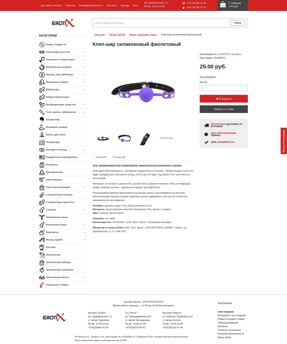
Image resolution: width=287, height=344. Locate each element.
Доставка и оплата (51, 5)
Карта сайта (224, 337)
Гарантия (70, 5)
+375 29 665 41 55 (194, 3)
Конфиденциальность (91, 5)
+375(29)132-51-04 (173, 327)
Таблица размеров (228, 322)
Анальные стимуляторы (63, 60)
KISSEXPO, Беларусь (230, 54)
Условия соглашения (229, 330)
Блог (135, 5)
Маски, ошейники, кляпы (142, 34)
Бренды (125, 5)
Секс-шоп (99, 34)
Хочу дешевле (207, 76)
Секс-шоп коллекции (63, 187)
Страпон (63, 210)
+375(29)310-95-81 (135, 327)
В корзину (224, 98)
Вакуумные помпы (63, 82)
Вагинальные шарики (63, 67)
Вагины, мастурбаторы (63, 75)
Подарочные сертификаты (58, 157)
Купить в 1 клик (224, 109)
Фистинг (47, 247)
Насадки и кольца (63, 150)
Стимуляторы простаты (56, 202)
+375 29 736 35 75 (194, 7)
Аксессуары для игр (63, 52)
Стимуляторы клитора (55, 195)
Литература (49, 142)
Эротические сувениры (56, 270)
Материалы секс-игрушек (232, 315)
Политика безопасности (231, 333)
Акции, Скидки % (52, 44)
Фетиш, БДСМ (63, 240)
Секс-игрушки (226, 311)
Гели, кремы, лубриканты (63, 112)
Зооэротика (49, 120)
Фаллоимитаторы (63, 225)
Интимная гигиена (53, 127)
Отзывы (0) (119, 157)
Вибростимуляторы (54, 97)
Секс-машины (50, 180)
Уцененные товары (53, 285)
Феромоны (63, 232)
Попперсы (48, 165)
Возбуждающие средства (63, 105)
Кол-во (203, 82)
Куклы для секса (52, 135)
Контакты (112, 5)
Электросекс (50, 255)
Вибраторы (63, 90)
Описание (101, 157)
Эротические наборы (55, 262)
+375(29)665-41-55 (98, 327)
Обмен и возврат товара (231, 319)
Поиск (237, 23)
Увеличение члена (53, 217)
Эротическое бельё (63, 277)
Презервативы (51, 172)
